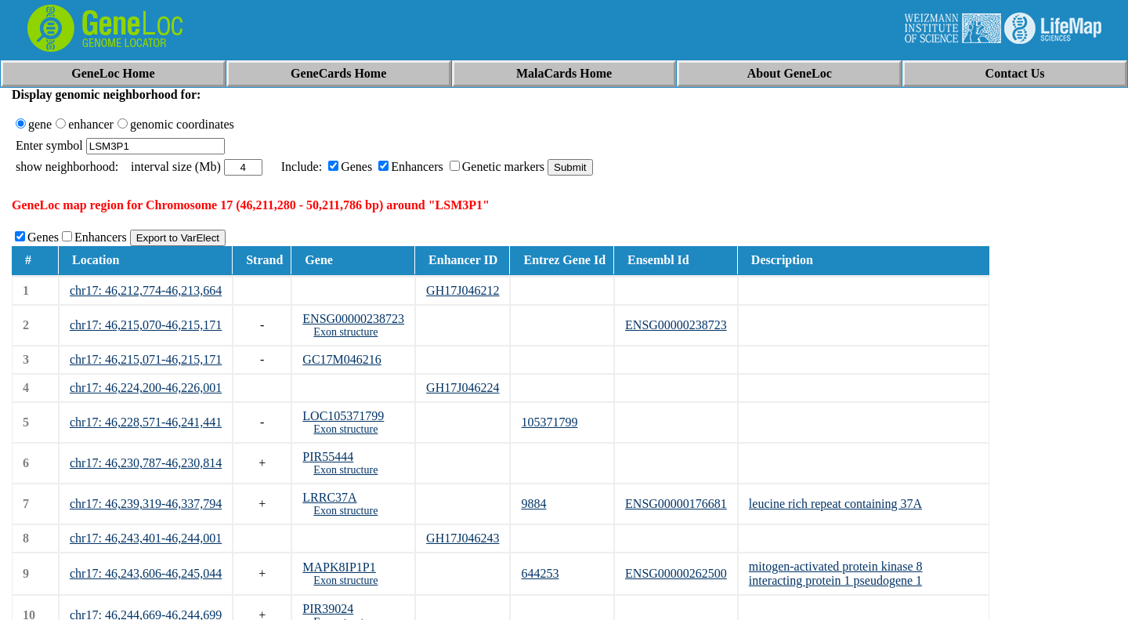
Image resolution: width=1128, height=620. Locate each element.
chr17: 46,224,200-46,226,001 (146, 387)
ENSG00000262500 (676, 573)
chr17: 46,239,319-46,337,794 (146, 503)
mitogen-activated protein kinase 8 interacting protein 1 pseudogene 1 (836, 573)
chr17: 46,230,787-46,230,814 (146, 463)
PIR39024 (327, 608)
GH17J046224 (462, 387)
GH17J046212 (462, 290)
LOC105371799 (343, 415)
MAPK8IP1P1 (338, 567)
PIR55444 (327, 456)
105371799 (549, 422)
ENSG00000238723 (353, 318)
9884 (533, 503)
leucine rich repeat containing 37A (835, 503)
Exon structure (345, 332)
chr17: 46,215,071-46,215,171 (146, 359)
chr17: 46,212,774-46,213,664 (146, 290)
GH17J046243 (462, 538)
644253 (540, 573)
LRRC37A (329, 497)
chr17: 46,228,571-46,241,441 (146, 422)
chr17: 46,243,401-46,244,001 (146, 538)
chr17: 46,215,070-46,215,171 (146, 325)
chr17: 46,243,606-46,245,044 (146, 573)
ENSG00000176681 (676, 503)
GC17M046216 (341, 359)
